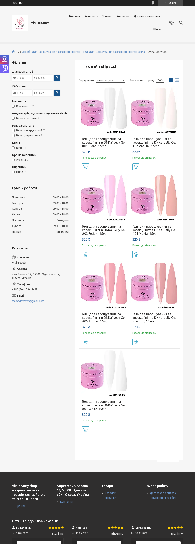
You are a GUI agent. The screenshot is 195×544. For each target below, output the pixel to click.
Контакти (123, 16)
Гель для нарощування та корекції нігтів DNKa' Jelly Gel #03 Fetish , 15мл (103, 230)
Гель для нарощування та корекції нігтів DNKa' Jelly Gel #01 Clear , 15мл (103, 142)
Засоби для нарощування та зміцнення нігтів (51, 51)
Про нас (107, 16)
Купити (85, 166)
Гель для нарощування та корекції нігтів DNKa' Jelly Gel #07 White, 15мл (103, 405)
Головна (74, 16)
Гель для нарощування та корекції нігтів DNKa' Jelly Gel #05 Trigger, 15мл (103, 317)
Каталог (90, 16)
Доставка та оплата (147, 16)
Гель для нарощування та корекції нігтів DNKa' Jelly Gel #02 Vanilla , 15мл (154, 142)
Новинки (110, 497)
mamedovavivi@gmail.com (28, 301)
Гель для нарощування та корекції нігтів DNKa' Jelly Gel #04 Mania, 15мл (154, 230)
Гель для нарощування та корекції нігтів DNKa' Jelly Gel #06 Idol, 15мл (154, 317)
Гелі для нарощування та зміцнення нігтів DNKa (114, 51)
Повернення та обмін (163, 497)
